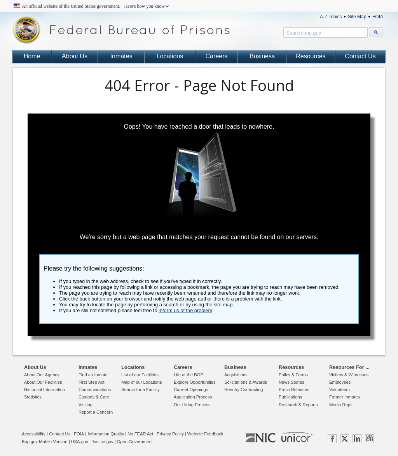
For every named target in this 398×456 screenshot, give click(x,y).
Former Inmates (344, 397)
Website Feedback (205, 434)
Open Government (135, 441)
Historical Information (44, 389)
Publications (290, 397)
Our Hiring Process (192, 404)
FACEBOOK (332, 438)
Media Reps (341, 404)
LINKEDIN (357, 438)
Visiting (86, 404)
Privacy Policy (170, 434)
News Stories (291, 382)
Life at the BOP (188, 374)
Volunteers (339, 389)
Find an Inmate (93, 374)
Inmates (121, 56)
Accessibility (33, 434)
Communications (95, 389)
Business (262, 56)
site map (223, 304)
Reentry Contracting (243, 389)
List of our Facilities (140, 374)
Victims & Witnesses (348, 374)
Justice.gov (102, 441)
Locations (170, 56)
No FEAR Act (140, 434)
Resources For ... (349, 367)
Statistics (33, 397)
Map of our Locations (141, 382)
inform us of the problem (185, 310)
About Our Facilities (43, 382)
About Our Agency (41, 374)
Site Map (357, 16)
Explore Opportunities (195, 382)
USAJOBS (369, 438)
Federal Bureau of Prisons (121, 30)
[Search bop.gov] (375, 32)
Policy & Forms (293, 374)
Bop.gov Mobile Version (45, 441)
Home (32, 56)
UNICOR (296, 437)
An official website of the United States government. (93, 6)
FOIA (377, 16)
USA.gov (79, 441)
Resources (310, 56)
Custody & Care (94, 397)
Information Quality (105, 434)
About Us (74, 56)
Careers (217, 56)
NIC (261, 438)
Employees (340, 382)
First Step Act (92, 382)
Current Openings (191, 389)
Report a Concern (96, 412)
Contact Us (360, 56)
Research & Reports (298, 404)
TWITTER (344, 438)
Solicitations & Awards (245, 382)
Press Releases (294, 389)
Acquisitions (236, 374)
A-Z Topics (331, 16)
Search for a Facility (140, 389)
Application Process (193, 397)
